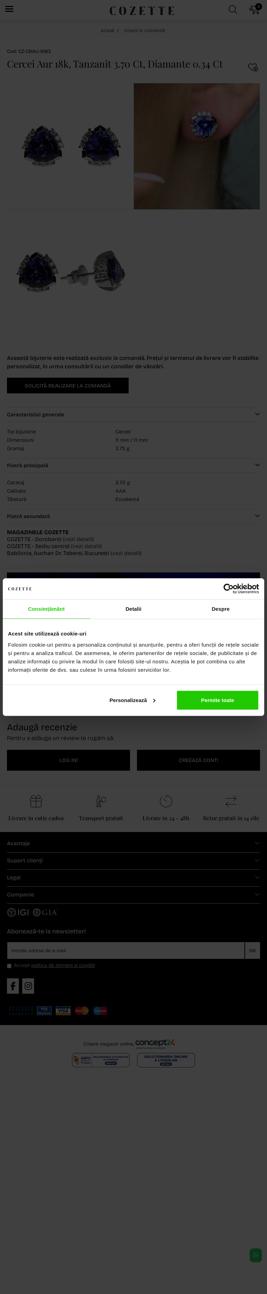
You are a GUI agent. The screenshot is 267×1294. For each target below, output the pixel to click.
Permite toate (217, 700)
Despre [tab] (220, 609)
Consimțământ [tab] (46, 609)
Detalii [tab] (133, 609)
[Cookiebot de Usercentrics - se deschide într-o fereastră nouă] (228, 589)
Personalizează (132, 700)
